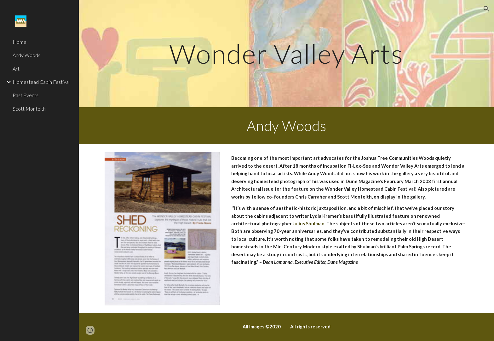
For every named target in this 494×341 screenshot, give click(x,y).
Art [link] (16, 69)
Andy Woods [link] (26, 55)
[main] (286, 53)
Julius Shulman (309, 223)
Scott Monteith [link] (29, 109)
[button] (486, 8)
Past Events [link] (25, 95)
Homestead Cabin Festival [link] (41, 82)
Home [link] (19, 42)
